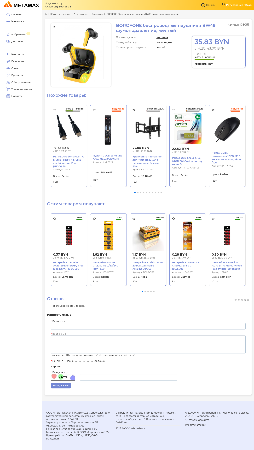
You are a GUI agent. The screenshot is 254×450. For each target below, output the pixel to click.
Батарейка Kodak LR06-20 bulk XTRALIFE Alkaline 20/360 (148, 265)
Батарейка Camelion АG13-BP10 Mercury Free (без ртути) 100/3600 (68, 265)
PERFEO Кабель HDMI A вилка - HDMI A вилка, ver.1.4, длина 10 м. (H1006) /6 (68, 161)
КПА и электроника (60, 14)
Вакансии (15, 61)
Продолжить (61, 385)
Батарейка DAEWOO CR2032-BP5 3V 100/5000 (185, 265)
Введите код (60, 372)
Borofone (162, 37)
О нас (12, 68)
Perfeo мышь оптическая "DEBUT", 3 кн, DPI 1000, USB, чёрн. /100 (227, 157)
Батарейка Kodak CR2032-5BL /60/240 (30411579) (105, 265)
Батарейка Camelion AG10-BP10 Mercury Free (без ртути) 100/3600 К (227, 265)
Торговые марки (19, 89)
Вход (248, 4)
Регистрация (234, 4)
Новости (14, 96)
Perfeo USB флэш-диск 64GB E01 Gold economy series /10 (187, 161)
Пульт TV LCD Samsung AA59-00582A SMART (107, 157)
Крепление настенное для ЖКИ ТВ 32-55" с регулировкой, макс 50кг (147, 161)
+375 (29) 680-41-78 (58, 6)
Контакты (15, 54)
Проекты (17, 75)
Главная (13, 14)
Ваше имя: (58, 321)
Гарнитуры (97, 14)
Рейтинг (57, 360)
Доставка (14, 41)
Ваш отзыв (59, 333)
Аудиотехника (81, 14)
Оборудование (21, 82)
